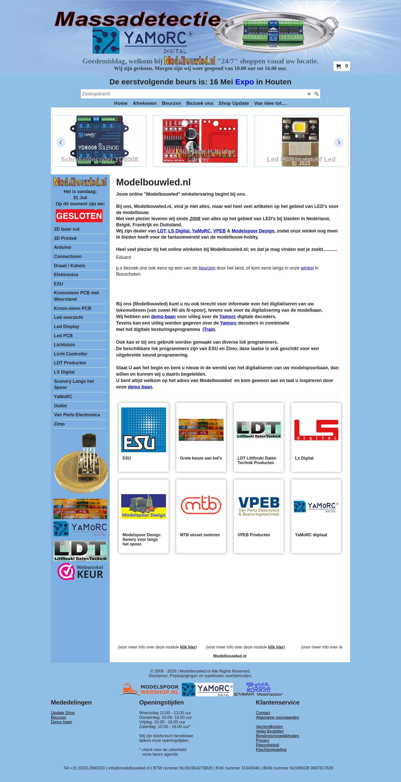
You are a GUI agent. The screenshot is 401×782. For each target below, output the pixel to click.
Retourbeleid (267, 745)
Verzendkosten (269, 726)
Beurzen (58, 717)
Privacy (262, 740)
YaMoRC (201, 230)
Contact (263, 713)
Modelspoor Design (253, 230)
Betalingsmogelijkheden (277, 736)
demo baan (140, 386)
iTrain (209, 329)
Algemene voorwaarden (277, 717)
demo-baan (163, 316)
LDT (161, 230)
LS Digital (179, 230)
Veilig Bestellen (270, 731)
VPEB (219, 230)
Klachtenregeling (271, 749)
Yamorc (227, 316)
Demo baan (61, 722)
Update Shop (63, 713)
